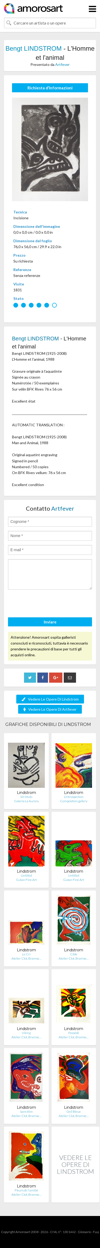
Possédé (73, 1033)
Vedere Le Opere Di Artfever (50, 709)
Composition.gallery (73, 801)
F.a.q (96, 1232)
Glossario (84, 1232)
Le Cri (26, 954)
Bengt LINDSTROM (33, 48)
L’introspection (73, 797)
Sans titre (26, 1112)
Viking (26, 1033)
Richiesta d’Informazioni (50, 87)
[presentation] (48, 604)
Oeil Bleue (73, 1112)
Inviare (50, 621)
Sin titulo (26, 797)
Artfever (62, 64)
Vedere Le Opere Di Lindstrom (50, 699)
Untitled (26, 875)
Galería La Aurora (26, 801)
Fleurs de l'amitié (26, 1190)
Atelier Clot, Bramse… (26, 958)
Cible (73, 954)
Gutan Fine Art (26, 880)
